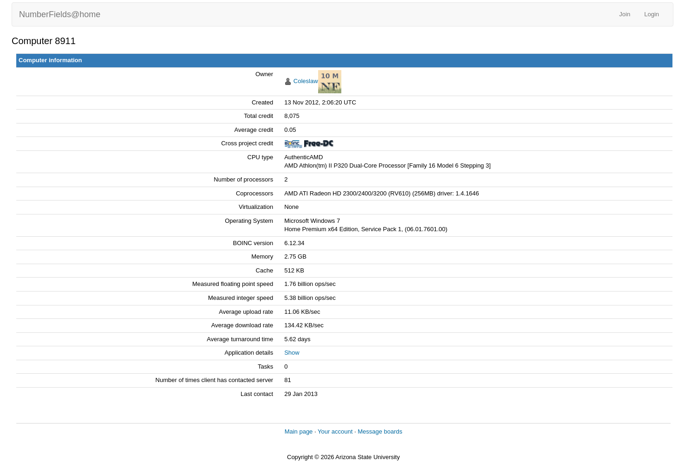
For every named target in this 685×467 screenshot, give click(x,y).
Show (292, 352)
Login (651, 14)
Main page (299, 431)
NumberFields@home (59, 14)
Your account (335, 431)
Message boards (380, 431)
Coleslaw (306, 81)
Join (624, 14)
